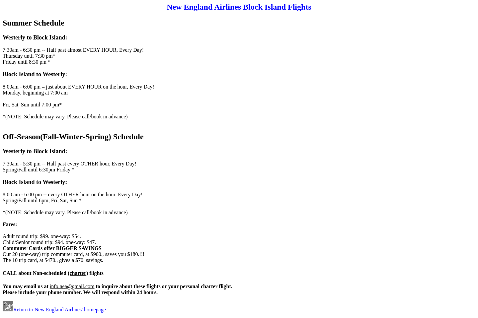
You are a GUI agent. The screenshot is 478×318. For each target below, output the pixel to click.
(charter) (78, 273)
